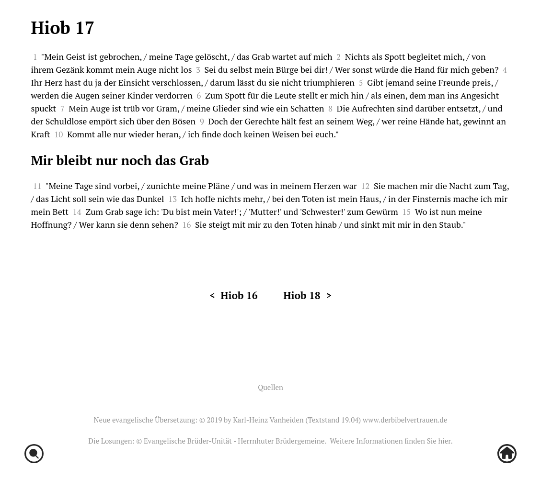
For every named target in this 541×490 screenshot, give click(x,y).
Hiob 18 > (307, 295)
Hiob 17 (63, 27)
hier (444, 440)
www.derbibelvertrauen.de (405, 419)
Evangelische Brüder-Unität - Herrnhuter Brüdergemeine (234, 440)
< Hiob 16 (233, 295)
